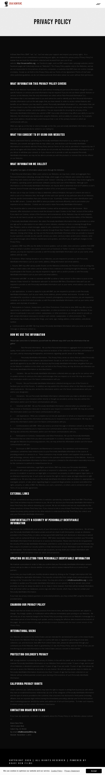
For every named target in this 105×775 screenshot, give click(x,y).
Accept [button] (94, 771)
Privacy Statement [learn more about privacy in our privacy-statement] (72, 771)
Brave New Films (21, 763)
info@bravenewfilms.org (77, 580)
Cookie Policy (56, 771)
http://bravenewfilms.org (26, 63)
